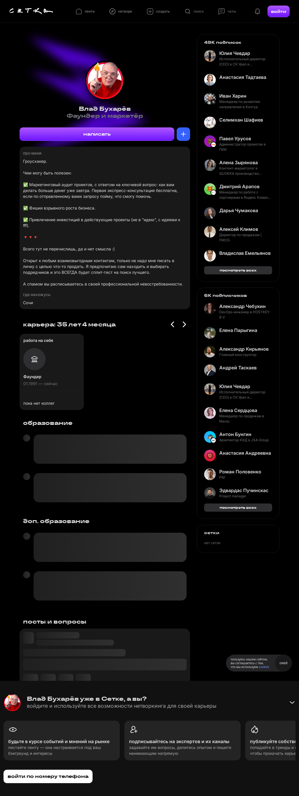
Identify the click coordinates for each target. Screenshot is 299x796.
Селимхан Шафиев (241, 120)
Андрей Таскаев (238, 368)
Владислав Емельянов (245, 253)
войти (278, 11)
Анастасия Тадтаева (242, 77)
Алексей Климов (238, 229)
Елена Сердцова (238, 410)
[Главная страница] (31, 11)
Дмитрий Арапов (239, 186)
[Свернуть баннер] (291, 702)
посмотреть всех (238, 270)
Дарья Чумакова (238, 210)
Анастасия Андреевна (245, 453)
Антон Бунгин (235, 434)
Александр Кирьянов (244, 349)
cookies (264, 667)
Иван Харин (232, 96)
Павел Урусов (235, 138)
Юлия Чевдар (234, 53)
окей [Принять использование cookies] (283, 662)
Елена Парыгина (238, 330)
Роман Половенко (240, 472)
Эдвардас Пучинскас (243, 490)
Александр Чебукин (242, 306)
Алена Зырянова (238, 162)
